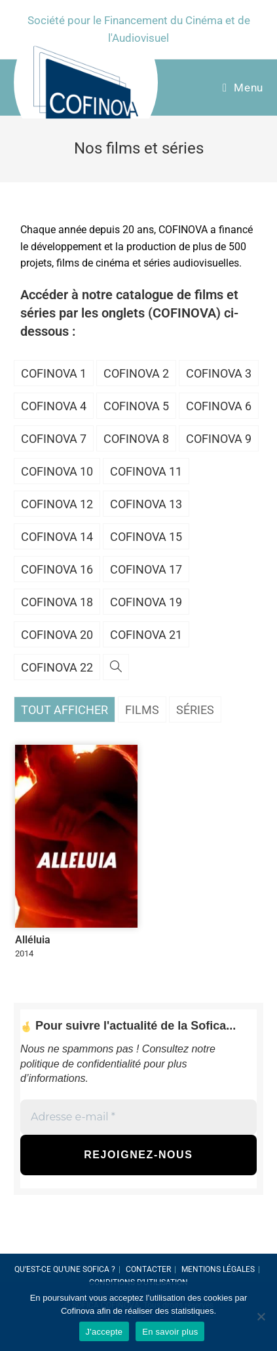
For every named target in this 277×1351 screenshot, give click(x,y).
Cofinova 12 (57, 504)
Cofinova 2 (136, 373)
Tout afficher (64, 710)
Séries (195, 710)
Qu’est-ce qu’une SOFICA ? (64, 1269)
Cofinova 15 (146, 537)
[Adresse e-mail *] (138, 1116)
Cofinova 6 (218, 406)
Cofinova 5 (136, 406)
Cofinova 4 (53, 406)
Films (142, 710)
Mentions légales (218, 1269)
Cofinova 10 (57, 471)
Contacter (148, 1269)
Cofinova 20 (57, 635)
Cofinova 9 (218, 439)
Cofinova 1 (53, 373)
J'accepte (104, 1332)
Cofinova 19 (146, 602)
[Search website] (115, 668)
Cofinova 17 (146, 569)
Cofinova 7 (53, 439)
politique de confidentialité (80, 1063)
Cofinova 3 (218, 373)
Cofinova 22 (57, 667)
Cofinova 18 (57, 602)
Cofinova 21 (146, 635)
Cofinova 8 (136, 439)
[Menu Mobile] (243, 87)
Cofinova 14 (57, 537)
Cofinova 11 (146, 471)
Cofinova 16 (57, 569)
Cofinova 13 (146, 504)
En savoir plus (170, 1332)
